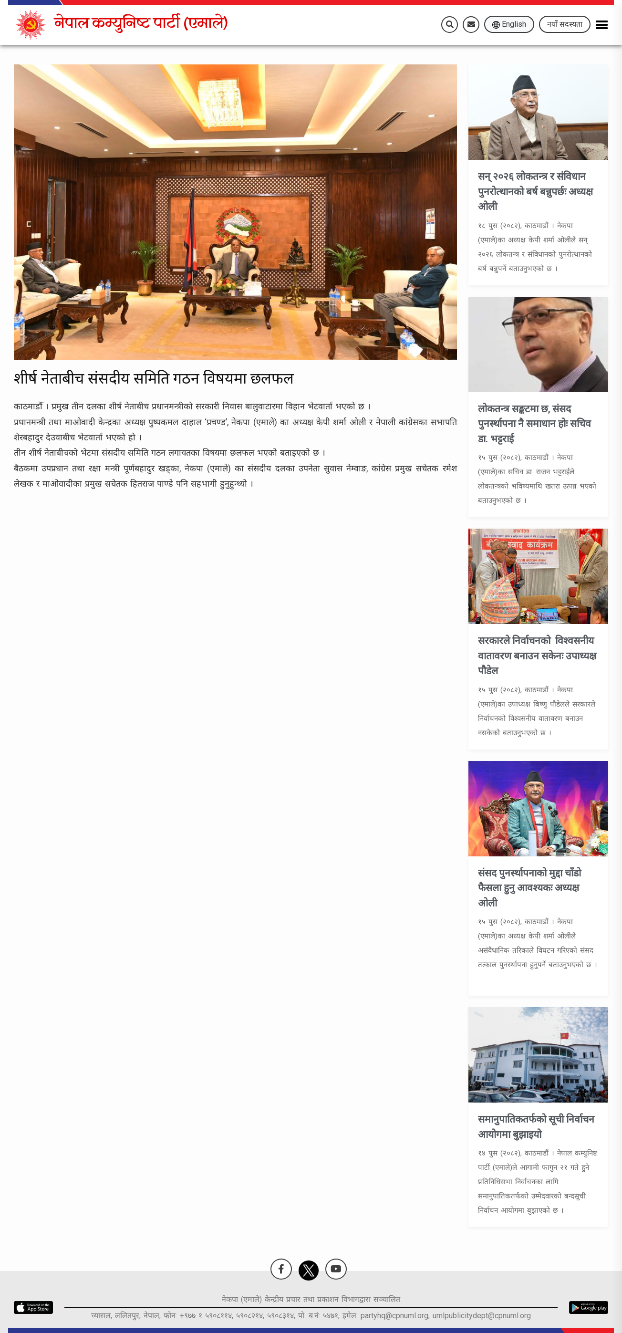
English (509, 24)
